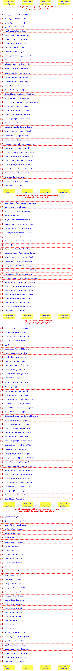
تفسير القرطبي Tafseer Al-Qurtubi (17, 23)
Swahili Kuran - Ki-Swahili (14, 612)
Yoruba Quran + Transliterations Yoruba (18, 306)
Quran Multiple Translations (14, 185)
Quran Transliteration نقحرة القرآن (17, 52)
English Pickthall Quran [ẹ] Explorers (18, 98)
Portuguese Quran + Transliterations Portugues (21, 278)
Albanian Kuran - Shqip (13, 533)
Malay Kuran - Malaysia (13, 584)
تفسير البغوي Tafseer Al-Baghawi (16, 31)
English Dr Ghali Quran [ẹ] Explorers (18, 90)
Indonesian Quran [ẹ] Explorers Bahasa (18, 127)
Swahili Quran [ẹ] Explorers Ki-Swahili (18, 169)
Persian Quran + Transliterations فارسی (18, 274)
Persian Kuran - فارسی (13, 592)
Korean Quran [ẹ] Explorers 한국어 (17, 136)
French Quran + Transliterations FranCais (19, 241)
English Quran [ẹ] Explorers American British (20, 86)
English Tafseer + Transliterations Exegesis (19, 211)
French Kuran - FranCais (13, 559)
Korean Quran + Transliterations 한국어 (18, 262)
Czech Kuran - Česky (12, 550)
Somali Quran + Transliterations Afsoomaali (20, 286)
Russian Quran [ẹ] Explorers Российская (19, 156)
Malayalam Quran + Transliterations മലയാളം (21, 270)
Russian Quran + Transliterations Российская (20, 282)
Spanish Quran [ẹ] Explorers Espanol (17, 165)
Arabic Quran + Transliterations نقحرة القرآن (20, 203)
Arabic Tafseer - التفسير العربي (15, 207)
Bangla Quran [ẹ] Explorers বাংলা (16, 68)
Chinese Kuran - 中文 (12, 546)
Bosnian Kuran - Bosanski (14, 542)
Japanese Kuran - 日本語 (13, 575)
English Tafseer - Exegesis (14, 529)
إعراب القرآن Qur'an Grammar (15, 43)
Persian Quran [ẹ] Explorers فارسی (17, 148)
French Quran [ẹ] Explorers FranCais (17, 115)
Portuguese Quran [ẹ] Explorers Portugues (19, 152)
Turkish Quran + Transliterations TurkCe (19, 298)
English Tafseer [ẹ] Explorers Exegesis (18, 60)
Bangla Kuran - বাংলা (12, 537)
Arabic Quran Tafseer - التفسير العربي (18, 56)
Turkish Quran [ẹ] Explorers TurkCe (17, 173)
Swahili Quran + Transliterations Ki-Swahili (20, 294)
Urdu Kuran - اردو (11, 620)
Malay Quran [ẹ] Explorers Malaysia (17, 140)
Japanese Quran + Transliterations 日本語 (19, 257)
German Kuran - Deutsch (13, 563)
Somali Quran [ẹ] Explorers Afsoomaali (18, 160)
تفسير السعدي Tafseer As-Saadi (16, 27)
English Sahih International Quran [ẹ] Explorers (21, 102)
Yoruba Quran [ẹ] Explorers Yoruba (17, 181)
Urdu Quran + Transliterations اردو (17, 302)
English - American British (14, 555)
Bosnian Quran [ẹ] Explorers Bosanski (18, 73)
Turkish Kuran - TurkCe (13, 616)
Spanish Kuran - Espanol (13, 608)
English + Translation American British (18, 237)
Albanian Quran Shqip (12, 215)
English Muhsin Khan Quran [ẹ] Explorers (19, 94)
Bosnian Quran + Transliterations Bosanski (19, 224)
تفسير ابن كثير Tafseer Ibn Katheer (17, 14)
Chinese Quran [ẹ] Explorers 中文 (16, 77)
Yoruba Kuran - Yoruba (13, 624)
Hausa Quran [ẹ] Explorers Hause (16, 123)
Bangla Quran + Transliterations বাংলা (18, 220)
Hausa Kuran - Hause (12, 567)
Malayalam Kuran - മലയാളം (15, 588)
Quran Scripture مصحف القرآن (15, 47)
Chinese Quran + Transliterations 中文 (18, 228)
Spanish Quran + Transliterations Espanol (19, 290)
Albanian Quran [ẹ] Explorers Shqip (17, 64)
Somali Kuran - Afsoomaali (14, 604)
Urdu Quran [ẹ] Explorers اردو (15, 177)
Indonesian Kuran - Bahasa (14, 571)
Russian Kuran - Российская (14, 600)
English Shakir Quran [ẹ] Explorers (17, 106)
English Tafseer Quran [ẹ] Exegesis (17, 374)
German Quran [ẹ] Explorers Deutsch (18, 119)
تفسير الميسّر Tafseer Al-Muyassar (17, 35)
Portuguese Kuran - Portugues (15, 596)
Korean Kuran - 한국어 (13, 579)
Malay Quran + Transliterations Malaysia (19, 266)
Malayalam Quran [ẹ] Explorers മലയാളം (19, 144)
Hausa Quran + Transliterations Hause (18, 249)
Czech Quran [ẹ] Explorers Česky (16, 82)
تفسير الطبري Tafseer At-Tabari (16, 19)
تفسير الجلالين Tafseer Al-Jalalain (16, 39)
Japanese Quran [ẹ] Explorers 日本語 (18, 131)
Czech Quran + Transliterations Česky (18, 233)
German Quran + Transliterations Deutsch (19, 245)
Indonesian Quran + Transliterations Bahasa (20, 253)
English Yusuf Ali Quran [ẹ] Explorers (18, 110)
